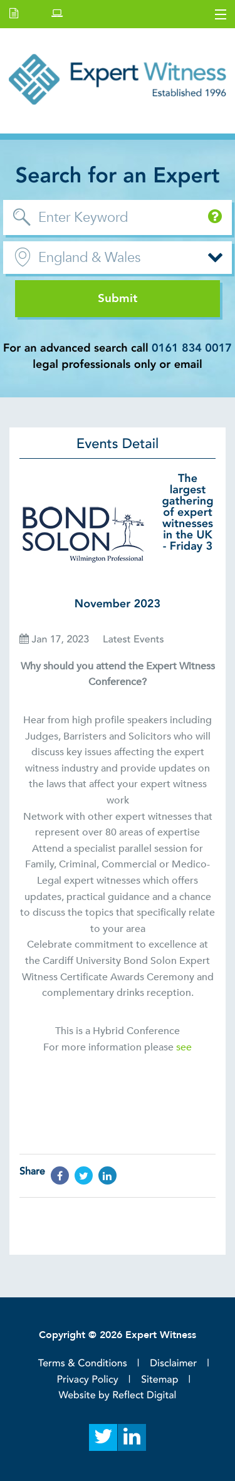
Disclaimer (173, 1363)
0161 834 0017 (192, 348)
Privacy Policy (87, 1379)
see (184, 1047)
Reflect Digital (144, 1395)
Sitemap (159, 1379)
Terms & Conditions (82, 1363)
